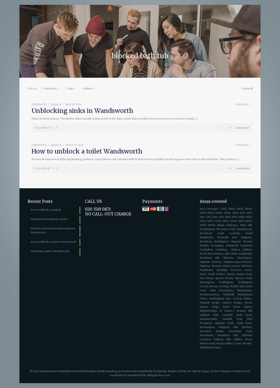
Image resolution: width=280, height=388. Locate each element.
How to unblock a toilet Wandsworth (87, 151)
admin (55, 104)
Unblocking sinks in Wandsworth (82, 111)
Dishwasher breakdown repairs (49, 219)
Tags (70, 88)
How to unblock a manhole (46, 209)
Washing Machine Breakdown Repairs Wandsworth (53, 230)
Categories (50, 88)
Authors (88, 88)
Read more (243, 127)
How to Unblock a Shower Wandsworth (53, 241)
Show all (246, 88)
